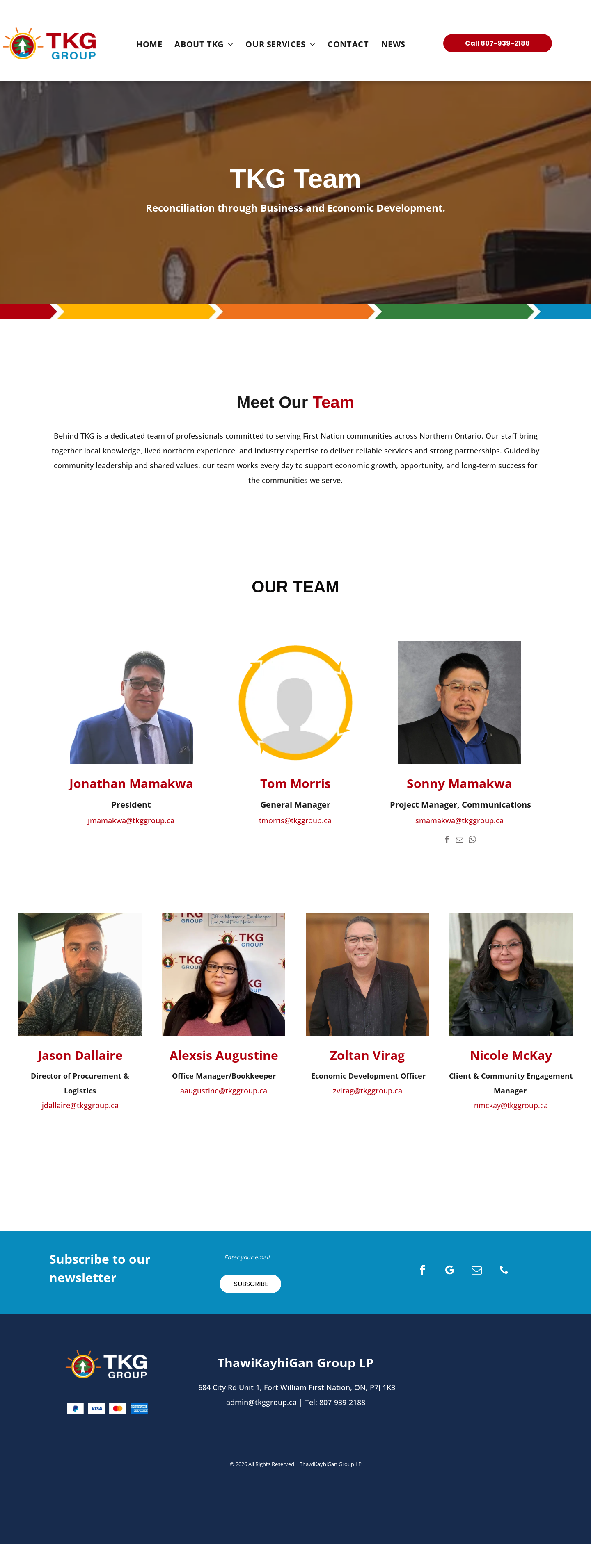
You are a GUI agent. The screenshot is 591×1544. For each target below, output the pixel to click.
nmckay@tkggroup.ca (511, 1105)
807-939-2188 (342, 1402)
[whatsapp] (472, 840)
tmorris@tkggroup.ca (295, 820)
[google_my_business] (449, 1271)
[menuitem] (149, 44)
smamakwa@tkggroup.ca (459, 820)
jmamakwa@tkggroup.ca (131, 820)
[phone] (504, 1271)
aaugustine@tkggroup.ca (223, 1090)
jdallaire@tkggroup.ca (80, 1105)
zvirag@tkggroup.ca (367, 1090)
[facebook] (446, 840)
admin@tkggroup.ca (261, 1402)
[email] (459, 840)
